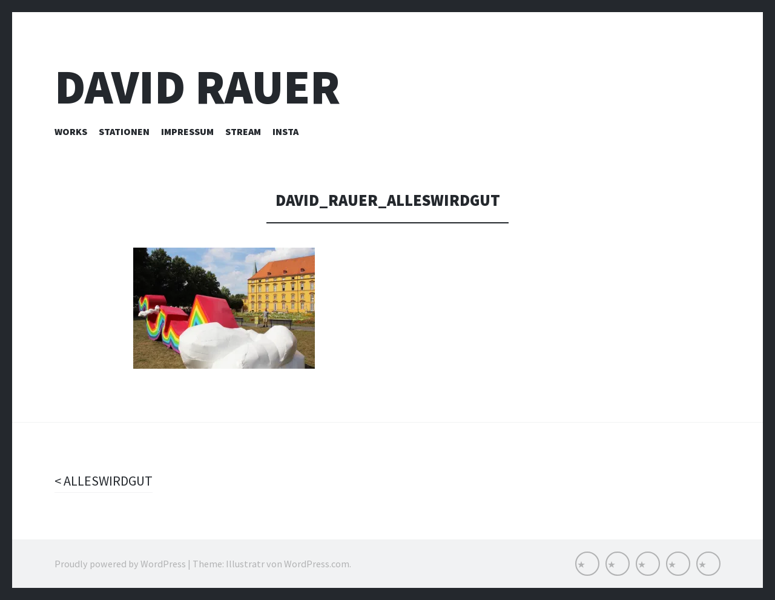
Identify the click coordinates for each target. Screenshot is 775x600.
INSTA (285, 131)
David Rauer (197, 87)
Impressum (187, 131)
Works (70, 131)
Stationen (124, 131)
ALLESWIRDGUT (107, 480)
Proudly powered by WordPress (120, 564)
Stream (243, 131)
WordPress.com (316, 564)
